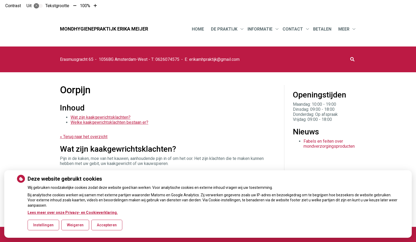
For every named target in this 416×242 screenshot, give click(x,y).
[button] (352, 59)
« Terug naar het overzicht (83, 136)
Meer (343, 29)
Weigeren (75, 225)
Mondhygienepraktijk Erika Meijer (104, 29)
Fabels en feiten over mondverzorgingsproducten (329, 144)
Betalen (322, 29)
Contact (293, 29)
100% (85, 5)
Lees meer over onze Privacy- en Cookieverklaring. (73, 212)
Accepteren (107, 225)
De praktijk (224, 29)
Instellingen (43, 225)
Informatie (260, 29)
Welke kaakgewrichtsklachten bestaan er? (109, 122)
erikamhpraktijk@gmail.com (214, 59)
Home (198, 29)
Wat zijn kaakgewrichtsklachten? (101, 117)
